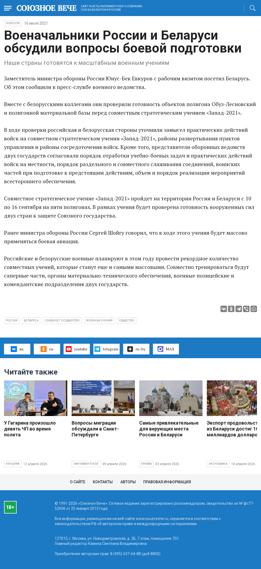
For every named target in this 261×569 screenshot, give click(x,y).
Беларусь (31, 320)
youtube (76, 349)
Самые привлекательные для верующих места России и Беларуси (168, 428)
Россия (11, 320)
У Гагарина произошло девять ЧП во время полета (30, 428)
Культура (13, 463)
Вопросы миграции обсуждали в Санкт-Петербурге (95, 428)
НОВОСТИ (13, 23)
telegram (106, 349)
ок (47, 349)
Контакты (103, 482)
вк (17, 349)
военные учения (99, 320)
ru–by (136, 349)
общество (126, 320)
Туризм (146, 463)
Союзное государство (62, 320)
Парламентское (86, 463)
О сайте (77, 482)
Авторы (128, 482)
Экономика (218, 463)
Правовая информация (167, 482)
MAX (165, 349)
